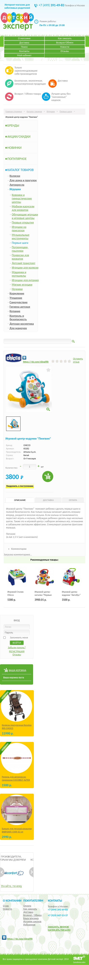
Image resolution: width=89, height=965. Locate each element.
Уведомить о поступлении (19, 486)
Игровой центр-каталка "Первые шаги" (43, 594)
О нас (6, 905)
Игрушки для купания (25, 280)
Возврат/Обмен (64, 42)
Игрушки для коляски (25, 267)
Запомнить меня (19, 637)
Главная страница (14, 111)
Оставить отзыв (78, 360)
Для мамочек (18, 328)
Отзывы (64, 51)
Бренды (13, 125)
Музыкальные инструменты (20, 236)
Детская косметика (22, 323)
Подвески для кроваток (20, 256)
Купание (15, 311)
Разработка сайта (79, 962)
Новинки (14, 148)
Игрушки (51, 111)
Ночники (17, 289)
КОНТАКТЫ (55, 900)
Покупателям (33, 900)
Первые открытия (23, 222)
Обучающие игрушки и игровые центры (25, 216)
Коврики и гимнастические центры (22, 198)
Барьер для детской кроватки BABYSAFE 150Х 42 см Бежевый (17, 831)
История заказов (32, 921)
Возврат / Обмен (32, 915)
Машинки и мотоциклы (19, 273)
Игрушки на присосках (19, 228)
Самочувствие (19, 302)
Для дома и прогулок (23, 180)
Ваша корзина (31, 918)
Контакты (24, 51)
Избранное (29, 924)
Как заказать (65, 38)
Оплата (27, 905)
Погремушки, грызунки (20, 248)
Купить (47, 476)
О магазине (24, 38)
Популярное (17, 159)
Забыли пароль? (17, 647)
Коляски (15, 176)
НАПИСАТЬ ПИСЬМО (59, 930)
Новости (64, 46)
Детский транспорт (23, 263)
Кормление (17, 293)
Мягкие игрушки (22, 284)
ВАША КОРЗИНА (17, 670)
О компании (12, 900)
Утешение (16, 298)
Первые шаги (66, 111)
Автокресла (17, 184)
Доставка (24, 42)
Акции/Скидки (19, 137)
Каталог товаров (34, 111)
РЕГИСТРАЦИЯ (16, 651)
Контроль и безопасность (18, 317)
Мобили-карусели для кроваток (23, 208)
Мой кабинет (24, 55)
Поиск (24, 46)
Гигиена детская (20, 306)
